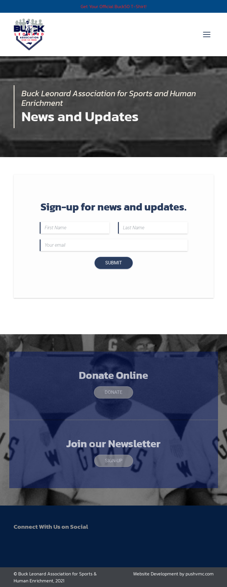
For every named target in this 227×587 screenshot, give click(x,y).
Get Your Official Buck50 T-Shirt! (113, 6)
